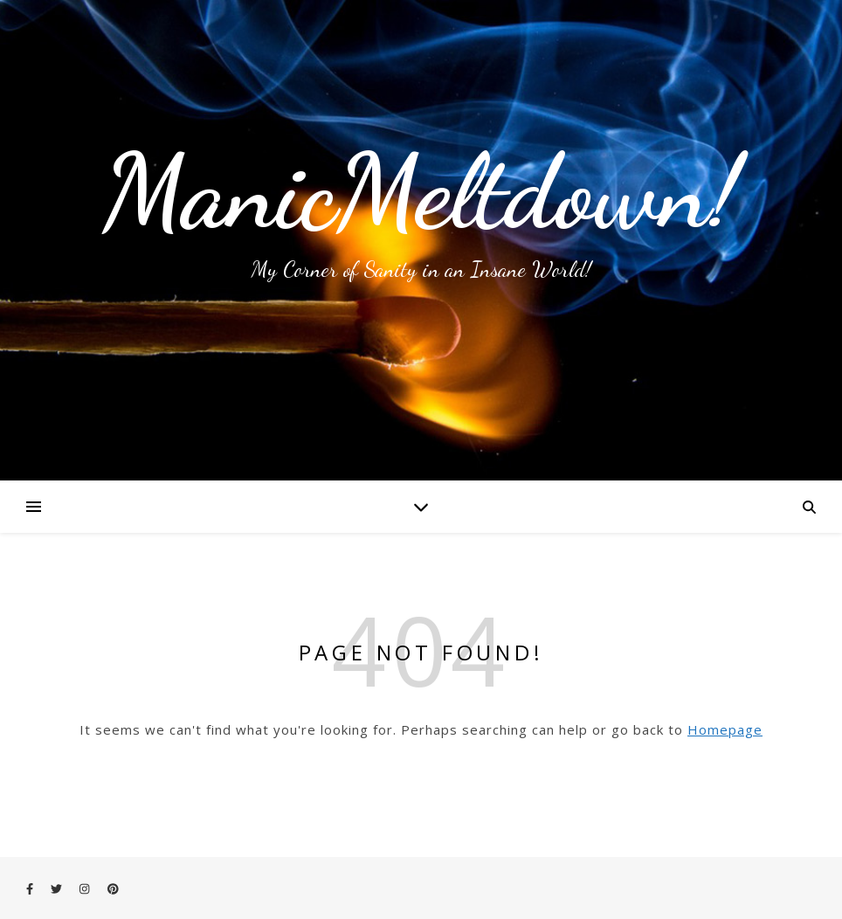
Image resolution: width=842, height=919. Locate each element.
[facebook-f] (31, 888)
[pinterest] (113, 888)
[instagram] (85, 888)
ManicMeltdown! (421, 192)
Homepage (725, 729)
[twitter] (58, 888)
